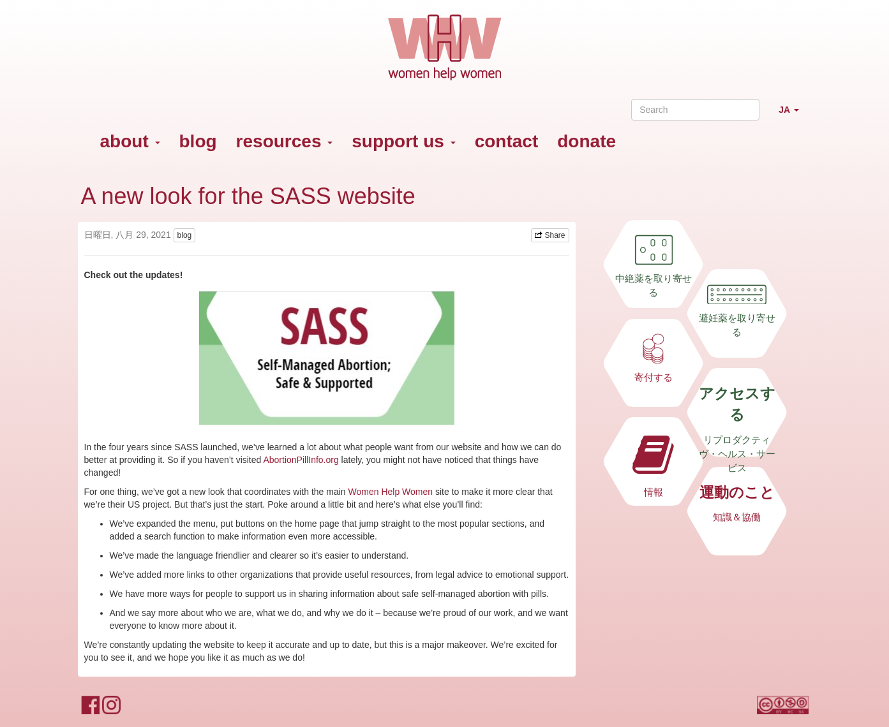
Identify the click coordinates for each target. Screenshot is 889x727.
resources (284, 141)
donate (586, 141)
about (130, 141)
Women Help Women (390, 492)
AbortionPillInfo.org (300, 460)
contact (507, 141)
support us (403, 141)
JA (793, 115)
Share (550, 235)
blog (198, 141)
